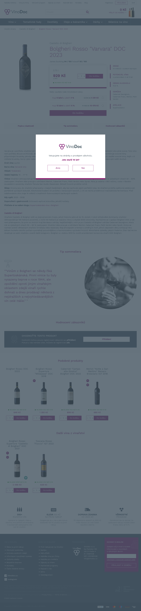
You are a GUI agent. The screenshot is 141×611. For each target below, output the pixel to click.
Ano (58, 167)
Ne (83, 167)
